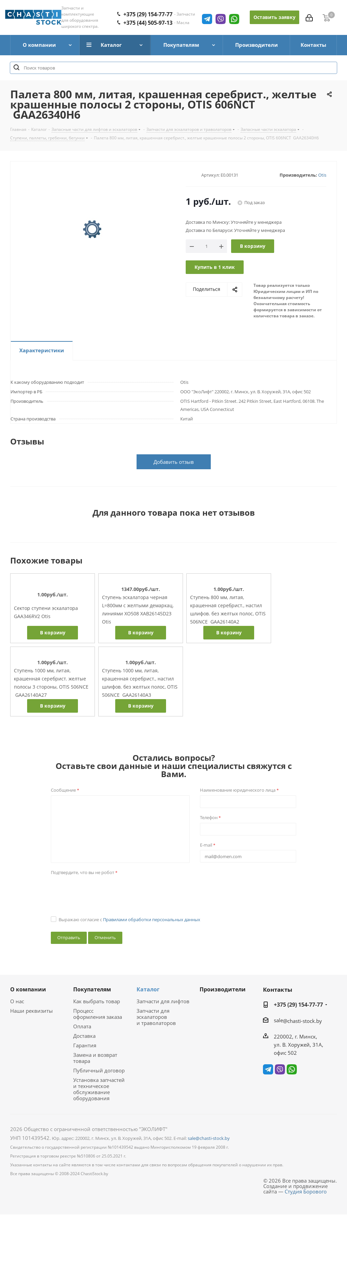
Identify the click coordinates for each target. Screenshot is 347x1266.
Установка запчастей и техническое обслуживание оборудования (99, 1089)
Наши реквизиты (31, 1010)
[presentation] (102, 891)
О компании (28, 989)
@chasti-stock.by (302, 1020)
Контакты (277, 989)
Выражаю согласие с (129, 919)
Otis (322, 175)
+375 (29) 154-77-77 (298, 1004)
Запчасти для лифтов (163, 1001)
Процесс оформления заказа (97, 1013)
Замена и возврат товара (95, 1057)
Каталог (148, 989)
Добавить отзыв (174, 461)
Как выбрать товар (96, 1001)
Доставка (84, 1035)
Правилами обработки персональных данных (151, 919)
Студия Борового (306, 1191)
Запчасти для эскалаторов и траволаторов (156, 1016)
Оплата (82, 1026)
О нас (17, 1001)
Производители (223, 989)
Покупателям (92, 989)
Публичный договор (99, 1070)
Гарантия (84, 1045)
